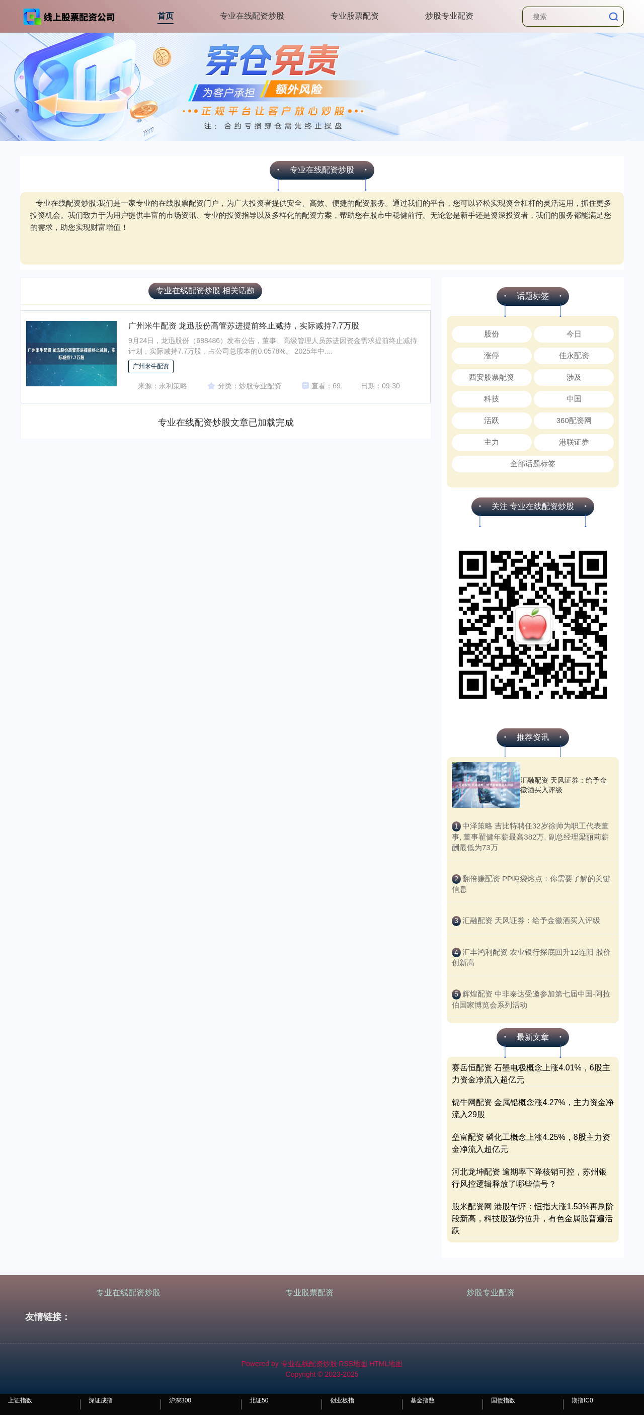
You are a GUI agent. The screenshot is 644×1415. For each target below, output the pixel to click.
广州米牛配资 (151, 366)
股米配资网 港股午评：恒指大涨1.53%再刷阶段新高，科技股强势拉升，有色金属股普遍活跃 (533, 1218)
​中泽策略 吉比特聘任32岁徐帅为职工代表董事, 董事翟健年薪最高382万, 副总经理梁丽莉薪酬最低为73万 (530, 836)
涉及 (574, 377)
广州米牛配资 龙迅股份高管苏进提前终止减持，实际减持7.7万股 (243, 325)
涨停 (491, 355)
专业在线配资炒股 (252, 16)
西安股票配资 (491, 377)
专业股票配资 (355, 16)
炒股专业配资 (449, 16)
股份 (491, 333)
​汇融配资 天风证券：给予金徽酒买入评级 (531, 920)
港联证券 (574, 442)
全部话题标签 (532, 463)
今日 (574, 333)
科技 (491, 398)
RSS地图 (353, 1364)
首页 (165, 16)
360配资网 (574, 420)
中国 (574, 398)
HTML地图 (386, 1364)
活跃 (491, 420)
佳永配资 (574, 355)
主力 (491, 442)
